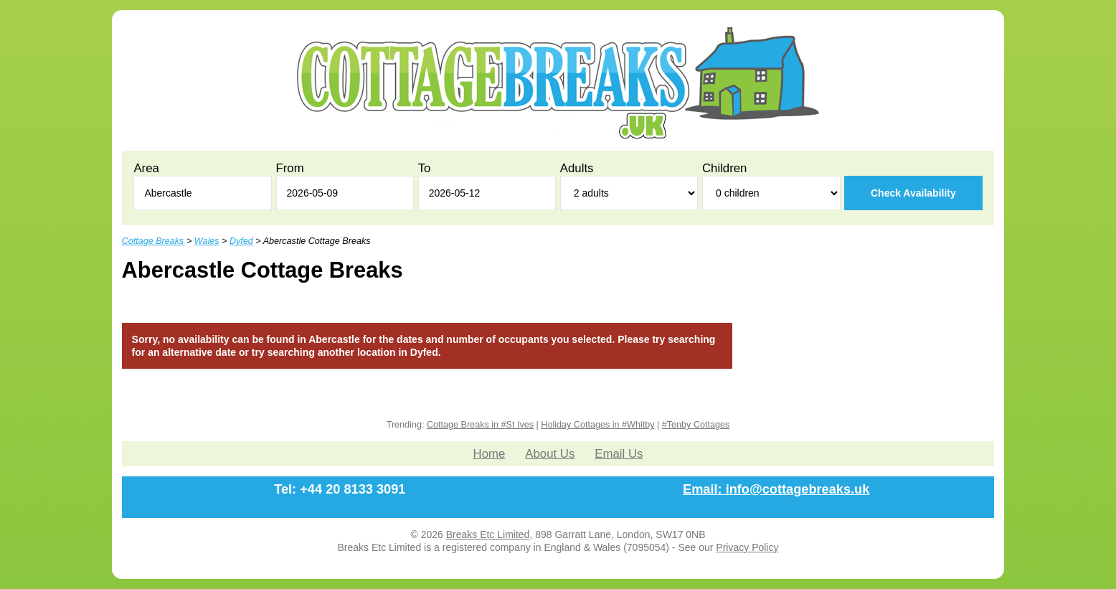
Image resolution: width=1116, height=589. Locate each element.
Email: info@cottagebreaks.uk (776, 489)
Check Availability (913, 193)
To (424, 168)
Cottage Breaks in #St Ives (480, 425)
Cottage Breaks (153, 241)
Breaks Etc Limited (488, 534)
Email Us (619, 454)
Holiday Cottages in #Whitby (597, 425)
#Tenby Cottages (696, 425)
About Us (549, 454)
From (290, 168)
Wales (206, 241)
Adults (577, 168)
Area (146, 168)
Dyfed (241, 241)
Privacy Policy (747, 547)
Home (489, 454)
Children (724, 168)
